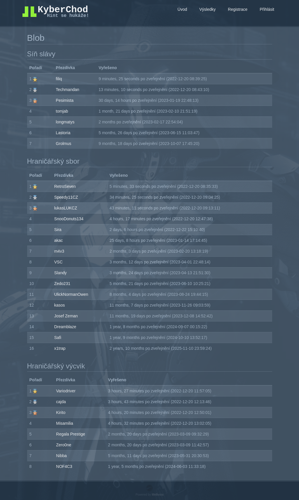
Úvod (182, 9)
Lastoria (63, 132)
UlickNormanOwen (71, 294)
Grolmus (63, 143)
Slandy (60, 272)
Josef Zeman (66, 316)
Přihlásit (267, 9)
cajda (61, 401)
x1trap (60, 348)
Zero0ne (63, 445)
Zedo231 (62, 283)
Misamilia (64, 423)
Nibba (61, 455)
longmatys (65, 122)
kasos (59, 305)
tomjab (62, 111)
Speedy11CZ (66, 197)
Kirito (60, 412)
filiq (59, 78)
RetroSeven (65, 186)
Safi (57, 337)
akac (58, 240)
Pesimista (65, 100)
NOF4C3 (64, 466)
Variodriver (66, 391)
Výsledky (207, 9)
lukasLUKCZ (65, 208)
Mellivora (157, 494)
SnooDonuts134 (68, 218)
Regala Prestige (70, 434)
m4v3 (59, 251)
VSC (58, 262)
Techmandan (67, 89)
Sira (58, 229)
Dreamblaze (65, 326)
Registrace (237, 9)
